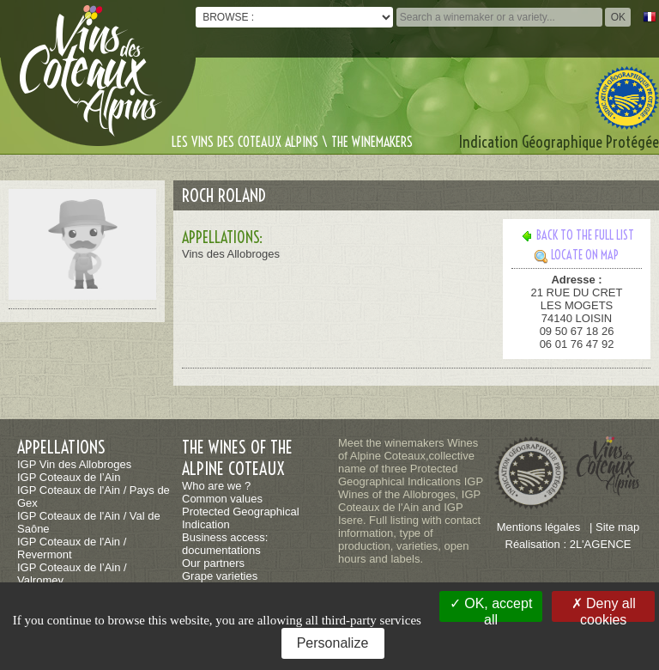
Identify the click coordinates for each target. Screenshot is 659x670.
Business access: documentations (225, 544)
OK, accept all (491, 609)
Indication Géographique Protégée (559, 142)
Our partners (213, 563)
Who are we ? (216, 485)
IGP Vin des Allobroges (74, 464)
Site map (617, 527)
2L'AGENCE (601, 544)
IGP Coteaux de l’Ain (68, 477)
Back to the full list (577, 235)
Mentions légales (539, 527)
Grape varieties (219, 576)
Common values (222, 498)
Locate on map (577, 255)
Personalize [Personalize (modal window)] (333, 643)
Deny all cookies (603, 609)
